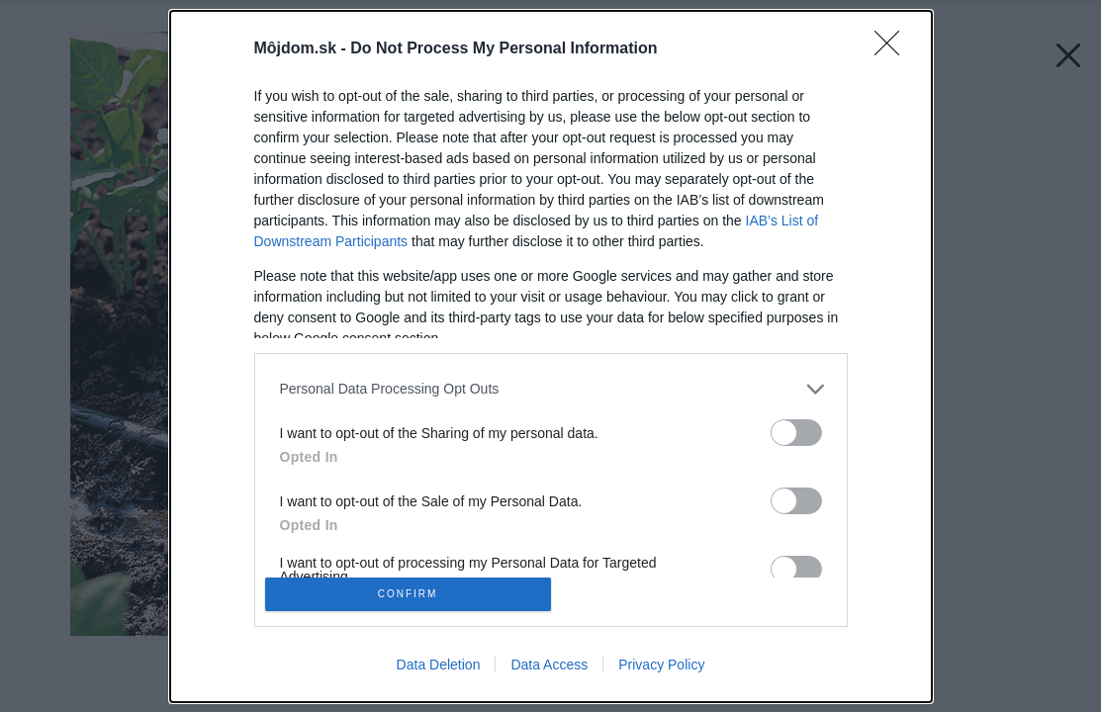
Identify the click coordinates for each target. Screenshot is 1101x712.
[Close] (893, 42)
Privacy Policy (661, 670)
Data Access (549, 670)
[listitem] (551, 382)
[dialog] (551, 356)
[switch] (796, 425)
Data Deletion (439, 670)
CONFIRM (414, 593)
